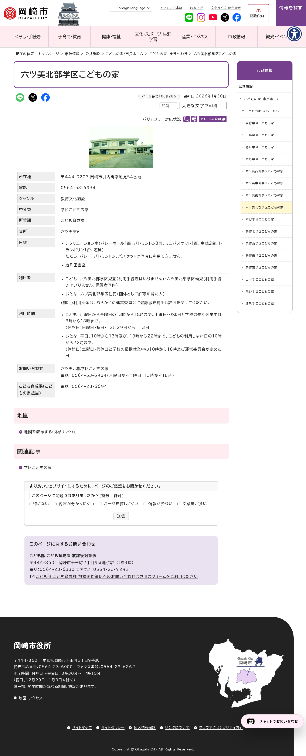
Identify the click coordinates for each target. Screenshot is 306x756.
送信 (121, 516)
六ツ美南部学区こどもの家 (264, 195)
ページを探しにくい (121, 504)
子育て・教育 (69, 36)
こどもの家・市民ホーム (124, 54)
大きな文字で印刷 (200, 106)
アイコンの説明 (212, 118)
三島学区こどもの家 (260, 135)
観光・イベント (278, 36)
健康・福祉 (111, 36)
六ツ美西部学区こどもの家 (264, 171)
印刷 (165, 106)
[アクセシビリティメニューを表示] (294, 33)
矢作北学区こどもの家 (261, 231)
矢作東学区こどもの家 (261, 255)
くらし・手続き (28, 36)
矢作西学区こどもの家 (261, 243)
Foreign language (131, 8)
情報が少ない (160, 504)
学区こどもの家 (38, 467)
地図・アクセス (31, 698)
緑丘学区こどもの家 (260, 147)
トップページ (49, 54)
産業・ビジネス (195, 36)
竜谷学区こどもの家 (260, 291)
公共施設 (92, 54)
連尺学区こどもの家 (260, 303)
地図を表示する (50, 432)
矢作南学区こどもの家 (261, 267)
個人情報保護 (145, 727)
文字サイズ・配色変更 (226, 7)
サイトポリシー (113, 727)
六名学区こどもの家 (260, 159)
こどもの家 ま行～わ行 (168, 54)
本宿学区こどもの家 (260, 219)
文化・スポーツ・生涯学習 (153, 36)
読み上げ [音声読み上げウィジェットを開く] (196, 7)
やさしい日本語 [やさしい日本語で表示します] (171, 7)
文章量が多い (195, 504)
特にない (41, 504)
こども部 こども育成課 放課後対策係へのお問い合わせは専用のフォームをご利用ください (117, 576)
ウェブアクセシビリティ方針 (221, 727)
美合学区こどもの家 (260, 123)
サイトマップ (82, 727)
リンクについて (177, 727)
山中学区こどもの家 (260, 279)
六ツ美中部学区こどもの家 (264, 183)
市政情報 (236, 36)
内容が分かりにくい (76, 504)
